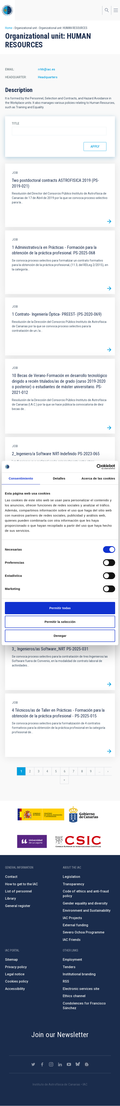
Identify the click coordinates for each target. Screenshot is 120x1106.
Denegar (60, 635)
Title (15, 123)
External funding (75, 925)
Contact (11, 877)
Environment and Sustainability (86, 911)
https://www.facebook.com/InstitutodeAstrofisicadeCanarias (42, 1064)
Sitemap (11, 960)
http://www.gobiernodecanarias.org (83, 814)
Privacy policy (16, 967)
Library (10, 898)
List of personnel (18, 891)
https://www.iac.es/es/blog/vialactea (86, 1064)
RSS (66, 981)
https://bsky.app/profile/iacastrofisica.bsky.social (77, 1064)
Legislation (71, 877)
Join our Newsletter (60, 1034)
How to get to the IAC (21, 884)
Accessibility (15, 989)
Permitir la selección (60, 622)
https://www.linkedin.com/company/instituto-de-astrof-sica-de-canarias (60, 1064)
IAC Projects (72, 918)
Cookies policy (16, 981)
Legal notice (14, 974)
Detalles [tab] (59, 478)
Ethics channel (74, 996)
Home (8, 28)
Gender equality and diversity (85, 903)
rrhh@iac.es (46, 69)
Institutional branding (79, 974)
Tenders (69, 967)
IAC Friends (72, 940)
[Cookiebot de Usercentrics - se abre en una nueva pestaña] (96, 467)
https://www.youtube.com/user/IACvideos (68, 1064)
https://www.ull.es (32, 841)
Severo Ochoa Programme (83, 932)
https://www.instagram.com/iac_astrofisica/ (51, 1064)
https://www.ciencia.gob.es (40, 814)
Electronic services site (81, 989)
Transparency (73, 884)
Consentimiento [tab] (21, 478)
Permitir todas (60, 608)
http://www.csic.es (78, 841)
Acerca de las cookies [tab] (98, 478)
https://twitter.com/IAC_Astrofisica (33, 1064)
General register (17, 906)
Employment (72, 960)
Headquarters (47, 77)
